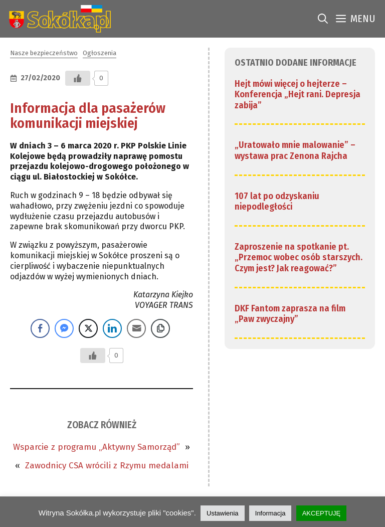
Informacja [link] (270, 513)
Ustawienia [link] (223, 513)
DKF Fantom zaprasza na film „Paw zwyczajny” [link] (290, 314)
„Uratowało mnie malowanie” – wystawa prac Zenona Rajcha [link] (295, 150)
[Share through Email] (136, 328)
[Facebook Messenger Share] (64, 328)
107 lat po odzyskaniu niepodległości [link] (277, 202)
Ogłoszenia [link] (99, 53)
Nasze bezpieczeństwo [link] (44, 53)
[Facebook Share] (40, 328)
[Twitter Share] (88, 328)
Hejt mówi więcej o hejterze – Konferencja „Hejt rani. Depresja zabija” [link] (297, 94)
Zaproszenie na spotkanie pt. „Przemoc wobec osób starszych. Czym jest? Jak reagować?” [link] (298, 257)
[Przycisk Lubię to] (77, 78)
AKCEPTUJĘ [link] (321, 513)
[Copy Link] (160, 328)
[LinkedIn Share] (112, 328)
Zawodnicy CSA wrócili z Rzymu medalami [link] (106, 465)
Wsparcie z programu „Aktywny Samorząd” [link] (96, 447)
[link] (58, 19)
